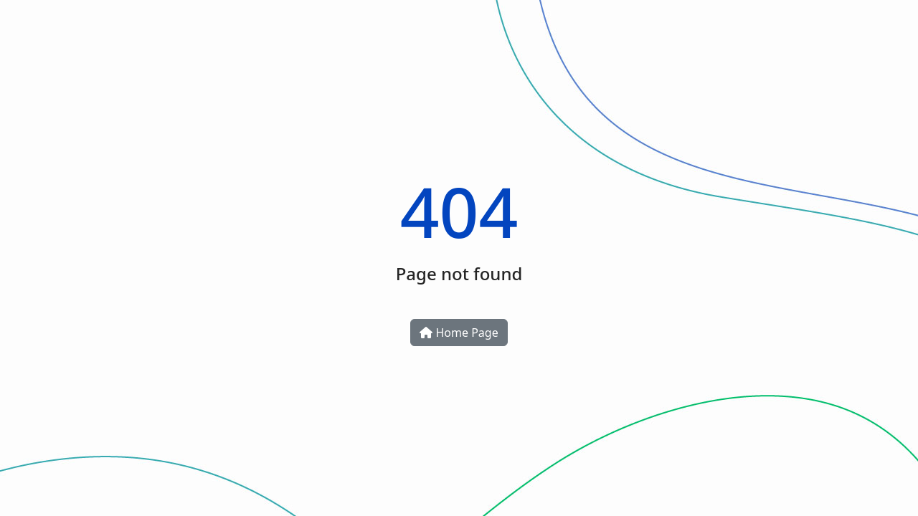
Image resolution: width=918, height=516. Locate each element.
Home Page (459, 332)
